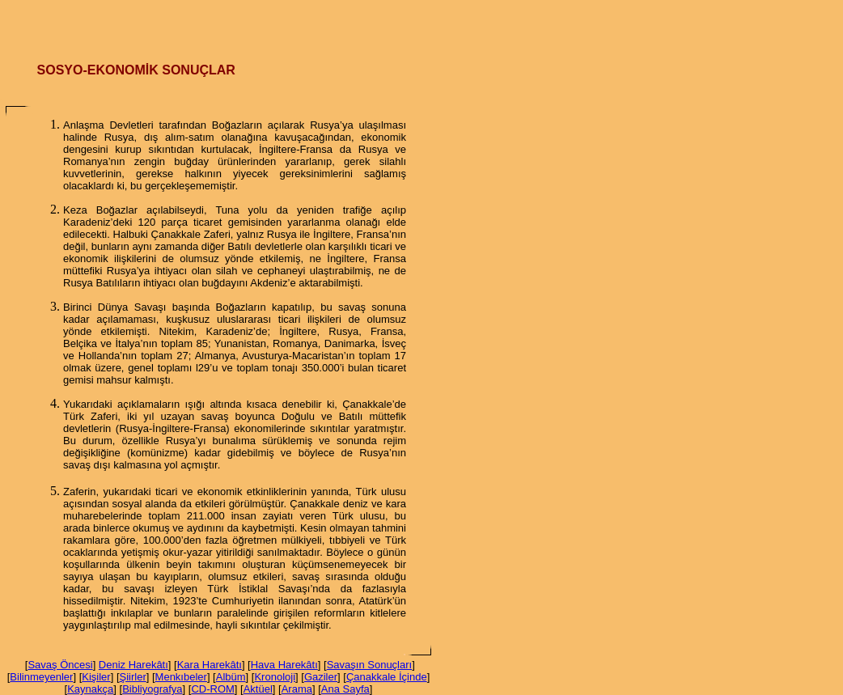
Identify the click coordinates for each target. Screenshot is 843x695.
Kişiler (96, 677)
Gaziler (320, 677)
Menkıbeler (181, 677)
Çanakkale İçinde (386, 677)
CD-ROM (212, 689)
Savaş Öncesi (60, 665)
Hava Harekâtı (284, 665)
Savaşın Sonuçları (370, 665)
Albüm (231, 677)
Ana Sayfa (345, 689)
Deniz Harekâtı (133, 665)
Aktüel (258, 689)
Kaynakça (90, 689)
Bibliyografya (152, 689)
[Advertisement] (421, 24)
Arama (297, 689)
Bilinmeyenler (41, 677)
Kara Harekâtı (209, 665)
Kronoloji (274, 677)
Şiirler (133, 677)
